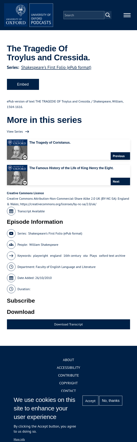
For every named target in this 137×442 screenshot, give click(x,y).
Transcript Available (31, 211)
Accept (90, 400)
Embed (23, 84)
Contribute (68, 375)
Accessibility (68, 367)
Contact (68, 390)
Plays (93, 256)
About (68, 359)
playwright (40, 256)
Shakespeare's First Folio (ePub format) (56, 67)
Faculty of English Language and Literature (66, 267)
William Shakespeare (43, 244)
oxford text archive (112, 256)
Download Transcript (68, 324)
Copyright (68, 383)
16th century (72, 256)
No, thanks (110, 401)
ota (85, 256)
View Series (15, 131)
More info (19, 439)
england (55, 256)
